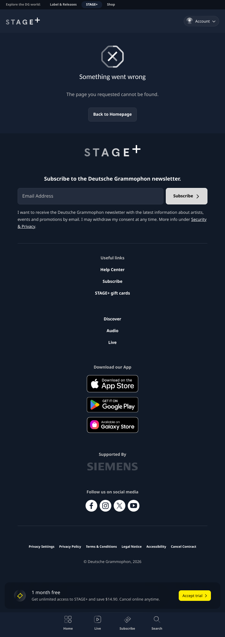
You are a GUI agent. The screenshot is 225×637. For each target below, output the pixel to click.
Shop (111, 4)
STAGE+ (92, 4)
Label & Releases (63, 4)
